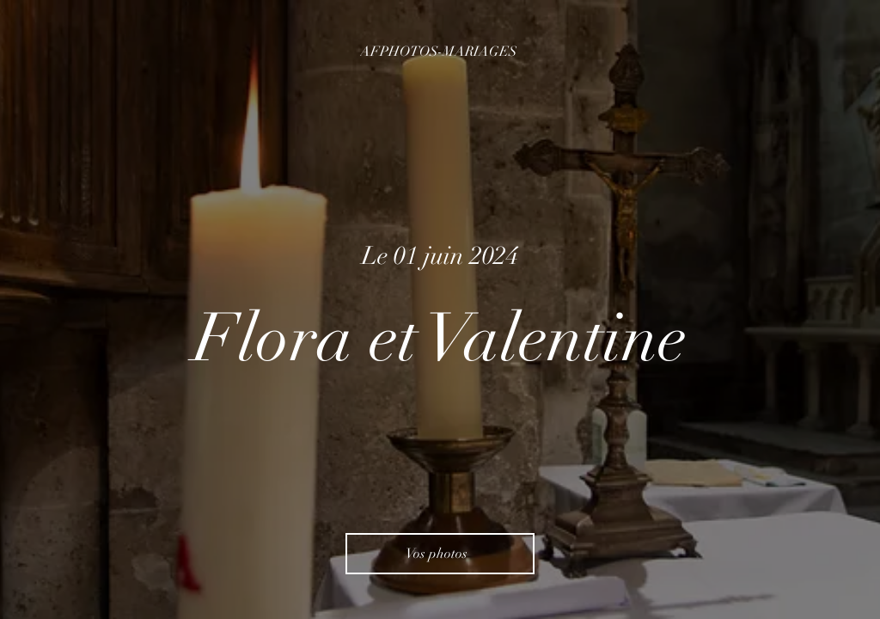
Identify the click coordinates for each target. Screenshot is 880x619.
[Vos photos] (440, 553)
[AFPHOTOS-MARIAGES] (440, 51)
